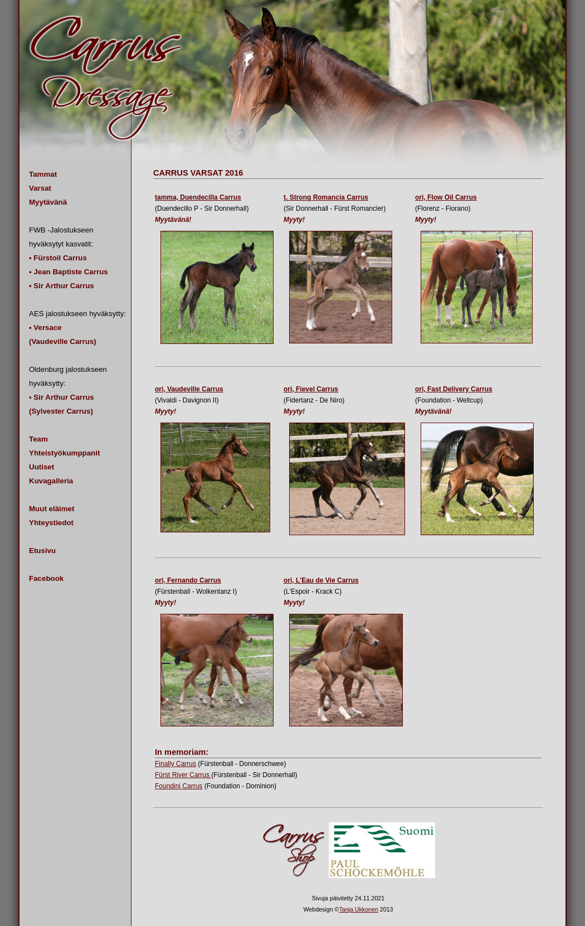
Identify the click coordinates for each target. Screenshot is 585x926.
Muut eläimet (51, 509)
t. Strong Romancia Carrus (326, 197)
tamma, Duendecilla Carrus (198, 197)
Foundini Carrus (178, 786)
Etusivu (42, 550)
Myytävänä (48, 202)
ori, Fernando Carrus (188, 580)
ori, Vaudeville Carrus (189, 389)
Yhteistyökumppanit (64, 453)
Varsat (40, 188)
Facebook (46, 578)
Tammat (43, 174)
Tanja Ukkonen (358, 909)
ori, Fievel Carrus (311, 389)
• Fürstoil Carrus (58, 258)
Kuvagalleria (51, 481)
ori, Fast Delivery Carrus (454, 389)
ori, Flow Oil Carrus (446, 197)
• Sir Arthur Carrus (61, 286)
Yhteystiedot (51, 522)
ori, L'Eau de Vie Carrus (321, 580)
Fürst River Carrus (183, 775)
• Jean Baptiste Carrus (68, 272)
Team (38, 439)
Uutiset (41, 467)
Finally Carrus (175, 764)
